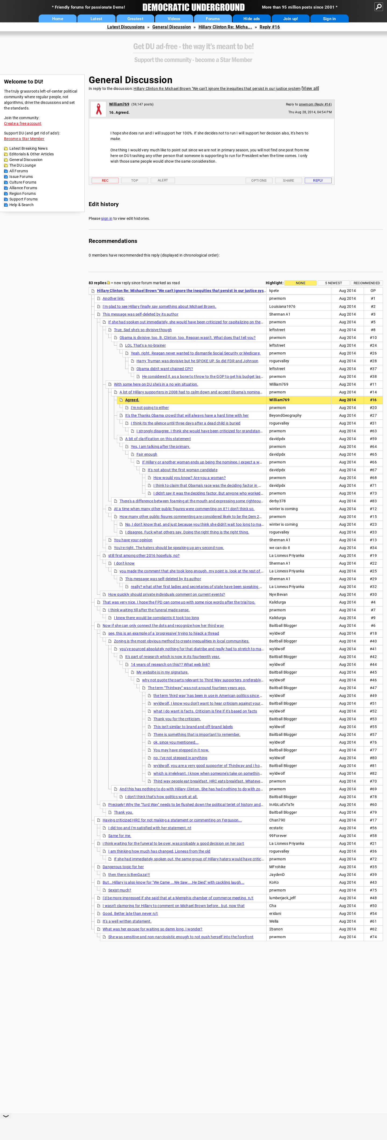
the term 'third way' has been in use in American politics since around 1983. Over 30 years (230, 695)
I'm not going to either (150, 407)
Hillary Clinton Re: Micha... (225, 27)
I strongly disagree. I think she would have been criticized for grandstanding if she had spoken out (221, 431)
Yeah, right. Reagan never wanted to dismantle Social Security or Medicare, (195, 353)
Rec (105, 180)
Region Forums (22, 193)
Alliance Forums (23, 188)
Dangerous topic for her (123, 867)
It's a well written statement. (127, 921)
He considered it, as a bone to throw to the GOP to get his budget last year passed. (213, 376)
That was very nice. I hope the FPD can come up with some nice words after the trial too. (179, 602)
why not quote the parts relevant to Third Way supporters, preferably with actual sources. (219, 680)
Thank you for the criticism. (177, 719)
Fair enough (147, 454)
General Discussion (171, 27)
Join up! (290, 18)
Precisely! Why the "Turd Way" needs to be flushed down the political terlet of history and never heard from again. (205, 804)
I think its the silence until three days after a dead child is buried (186, 423)
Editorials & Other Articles (31, 154)
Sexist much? (119, 890)
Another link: (113, 298)
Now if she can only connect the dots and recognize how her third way (163, 625)
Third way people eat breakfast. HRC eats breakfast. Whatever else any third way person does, (235, 781)
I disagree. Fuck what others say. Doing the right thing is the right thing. (187, 532)
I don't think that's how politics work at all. (161, 797)
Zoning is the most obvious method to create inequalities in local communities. (181, 641)
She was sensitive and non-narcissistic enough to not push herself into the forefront (180, 937)
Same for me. (119, 836)
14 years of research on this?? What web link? (170, 664)
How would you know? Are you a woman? (189, 478)
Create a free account (22, 123)
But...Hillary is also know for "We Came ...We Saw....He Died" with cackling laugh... (173, 882)
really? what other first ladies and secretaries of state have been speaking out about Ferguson (212, 586)
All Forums (18, 171)
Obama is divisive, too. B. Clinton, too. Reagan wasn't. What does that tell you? (188, 337)
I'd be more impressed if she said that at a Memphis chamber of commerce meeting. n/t (178, 898)
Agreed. (132, 400)
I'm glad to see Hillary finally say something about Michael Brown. (159, 306)
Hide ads (251, 18)
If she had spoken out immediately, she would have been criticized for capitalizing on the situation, (193, 322)
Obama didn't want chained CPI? (165, 369)
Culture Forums (22, 182)
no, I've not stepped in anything (180, 758)
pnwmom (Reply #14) (315, 104)
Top (134, 180)
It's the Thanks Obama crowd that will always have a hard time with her (187, 415)
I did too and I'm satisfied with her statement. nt (149, 828)
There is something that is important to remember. (197, 734)
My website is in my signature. (163, 672)
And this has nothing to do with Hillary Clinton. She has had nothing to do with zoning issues (200, 789)
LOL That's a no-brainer (145, 345)
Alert (163, 180)
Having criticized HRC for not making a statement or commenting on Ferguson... (172, 820)
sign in (106, 218)
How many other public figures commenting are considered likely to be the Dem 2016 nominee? (202, 516)
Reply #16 (270, 27)
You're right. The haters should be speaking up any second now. (169, 548)
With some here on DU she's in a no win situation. (156, 384)
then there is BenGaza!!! (129, 874)
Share (288, 180)
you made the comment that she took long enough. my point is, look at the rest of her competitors (204, 571)
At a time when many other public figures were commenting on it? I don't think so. (184, 509)
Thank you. (123, 812)
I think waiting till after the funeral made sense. (149, 610)
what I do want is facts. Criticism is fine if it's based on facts (205, 711)
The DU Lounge (22, 165)
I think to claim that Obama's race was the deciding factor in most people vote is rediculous (232, 485)
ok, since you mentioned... (176, 742)
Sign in (329, 18)
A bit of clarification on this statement (158, 439)
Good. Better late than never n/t (130, 913)
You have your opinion (133, 540)
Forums (213, 18)
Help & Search (21, 205)
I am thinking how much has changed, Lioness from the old (159, 851)
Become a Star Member (24, 139)
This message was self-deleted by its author (140, 314)
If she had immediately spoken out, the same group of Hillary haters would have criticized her (194, 859)
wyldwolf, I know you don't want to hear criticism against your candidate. (216, 703)
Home (57, 18)
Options (259, 180)
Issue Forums (21, 176)
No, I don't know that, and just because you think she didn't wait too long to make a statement (206, 524)
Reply (318, 180)
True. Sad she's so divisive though (143, 330)
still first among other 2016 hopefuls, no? (144, 555)
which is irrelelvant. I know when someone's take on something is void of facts (220, 773)
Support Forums (23, 199)
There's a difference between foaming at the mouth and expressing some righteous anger (197, 501)
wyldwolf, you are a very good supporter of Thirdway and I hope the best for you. (223, 765)
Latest (96, 18)
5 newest (333, 283)
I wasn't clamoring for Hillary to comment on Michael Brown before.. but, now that (174, 906)
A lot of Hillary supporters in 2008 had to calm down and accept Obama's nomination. (194, 392)
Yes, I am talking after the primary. (160, 446)
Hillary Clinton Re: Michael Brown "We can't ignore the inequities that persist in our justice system (217, 88)
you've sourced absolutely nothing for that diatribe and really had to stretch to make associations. (204, 649)
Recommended (367, 283)
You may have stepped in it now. (181, 750)
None (300, 283)
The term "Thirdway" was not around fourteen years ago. (197, 688)
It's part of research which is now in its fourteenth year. (172, 657)
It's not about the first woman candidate (182, 470)
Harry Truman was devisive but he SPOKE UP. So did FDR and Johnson (198, 361)
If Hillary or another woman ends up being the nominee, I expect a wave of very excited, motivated (226, 462)
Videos (174, 18)
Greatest (135, 18)
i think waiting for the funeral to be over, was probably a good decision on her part (173, 843)
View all (310, 88)
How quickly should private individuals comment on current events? (166, 594)
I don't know (124, 563)
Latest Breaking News (28, 148)
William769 (119, 104)
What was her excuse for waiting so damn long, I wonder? (153, 929)
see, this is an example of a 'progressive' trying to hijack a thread (163, 633)
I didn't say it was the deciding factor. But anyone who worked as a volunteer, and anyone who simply (240, 493)
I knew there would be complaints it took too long (156, 618)
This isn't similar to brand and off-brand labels (193, 727)
